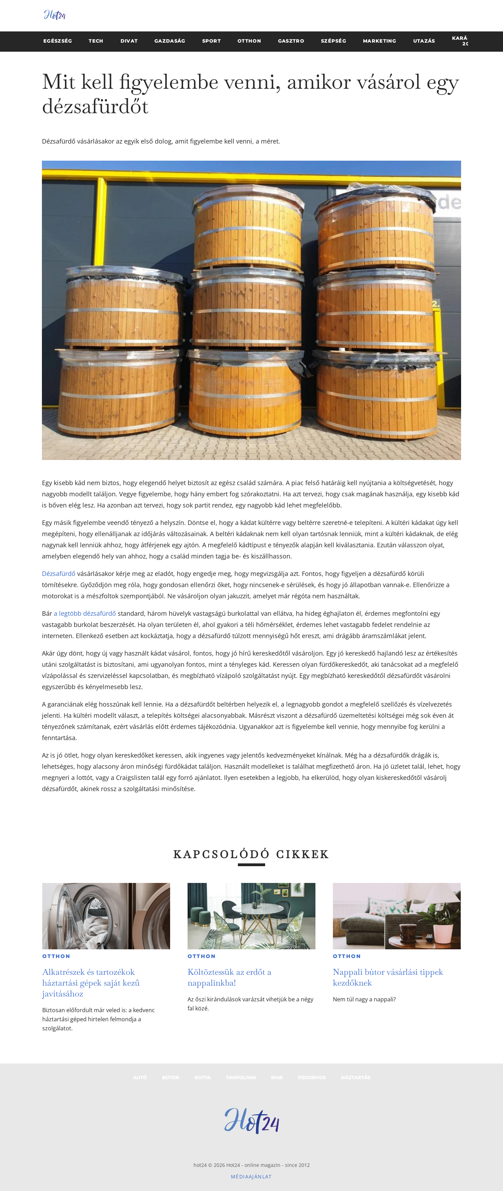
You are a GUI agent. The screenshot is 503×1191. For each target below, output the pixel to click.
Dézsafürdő (58, 573)
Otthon (56, 956)
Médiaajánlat (251, 1176)
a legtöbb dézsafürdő (85, 613)
